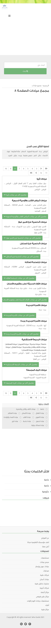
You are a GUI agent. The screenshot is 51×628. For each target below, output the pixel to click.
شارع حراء (38, 294)
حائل (39, 155)
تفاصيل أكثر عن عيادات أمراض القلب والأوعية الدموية (25, 216)
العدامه (37, 211)
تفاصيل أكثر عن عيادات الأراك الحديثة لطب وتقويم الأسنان (24, 300)
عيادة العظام (11, 344)
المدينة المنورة (32, 151)
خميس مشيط (27, 155)
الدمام (23, 151)
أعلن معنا (45, 546)
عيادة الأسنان (27, 350)
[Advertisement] (25, 30)
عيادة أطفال (16, 347)
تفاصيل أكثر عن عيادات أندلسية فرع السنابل (21, 257)
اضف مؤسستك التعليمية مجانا (38, 542)
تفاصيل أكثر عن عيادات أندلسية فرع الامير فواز (22, 238)
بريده (20, 155)
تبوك (8, 151)
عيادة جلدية (35, 344)
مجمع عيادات (36, 86)
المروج (37, 273)
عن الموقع (45, 538)
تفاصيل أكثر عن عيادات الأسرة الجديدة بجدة (21, 334)
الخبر (35, 155)
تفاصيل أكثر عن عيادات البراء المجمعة (19, 383)
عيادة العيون (23, 344)
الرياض (45, 151)
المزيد (10, 155)
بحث (25, 71)
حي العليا (36, 359)
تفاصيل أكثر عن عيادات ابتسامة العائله (19, 278)
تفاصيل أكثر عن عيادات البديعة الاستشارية (20, 364)
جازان (15, 155)
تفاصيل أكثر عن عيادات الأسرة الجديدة (19, 315)
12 (41, 173)
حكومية (45, 491)
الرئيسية (46, 86)
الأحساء (45, 155)
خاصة (43, 344)
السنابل (39, 251)
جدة (40, 151)
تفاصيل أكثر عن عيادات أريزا (15, 195)
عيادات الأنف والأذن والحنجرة (34, 347)
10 (6, 168)
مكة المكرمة (15, 151)
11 (46, 173)
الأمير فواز (38, 233)
